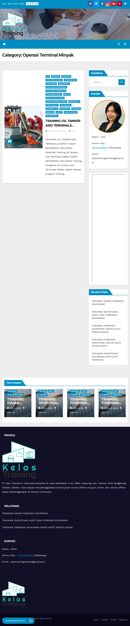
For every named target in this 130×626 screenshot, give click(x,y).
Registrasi (123, 620)
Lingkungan (51, 83)
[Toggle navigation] (125, 44)
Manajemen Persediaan (55, 91)
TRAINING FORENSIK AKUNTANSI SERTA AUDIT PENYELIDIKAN (106, 328)
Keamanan (66, 76)
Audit (51, 391)
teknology (85, 395)
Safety (59, 112)
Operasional (74, 101)
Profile (114, 620)
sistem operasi (70, 112)
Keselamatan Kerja (54, 80)
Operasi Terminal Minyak (56, 101)
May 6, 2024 (16, 408)
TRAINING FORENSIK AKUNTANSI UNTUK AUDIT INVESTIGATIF (106, 342)
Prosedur (76, 108)
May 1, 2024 (78, 408)
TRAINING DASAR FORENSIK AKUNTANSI (25, 513)
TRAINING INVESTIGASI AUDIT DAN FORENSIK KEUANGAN (105, 314)
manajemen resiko (53, 94)
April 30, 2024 (111, 408)
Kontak (105, 620)
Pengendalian (52, 108)
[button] (119, 44)
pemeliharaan (52, 105)
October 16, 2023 (57, 131)
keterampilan (70, 80)
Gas (47, 76)
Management (64, 83)
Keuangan (12, 391)
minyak (67, 94)
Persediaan (64, 108)
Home (96, 620)
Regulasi (50, 112)
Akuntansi (75, 391)
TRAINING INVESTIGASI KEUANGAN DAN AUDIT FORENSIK (105, 356)
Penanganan (66, 105)
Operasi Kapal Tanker (55, 98)
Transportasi (51, 116)
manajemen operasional (56, 87)
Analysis (42, 391)
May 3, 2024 (47, 408)
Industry (55, 76)
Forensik (43, 395)
